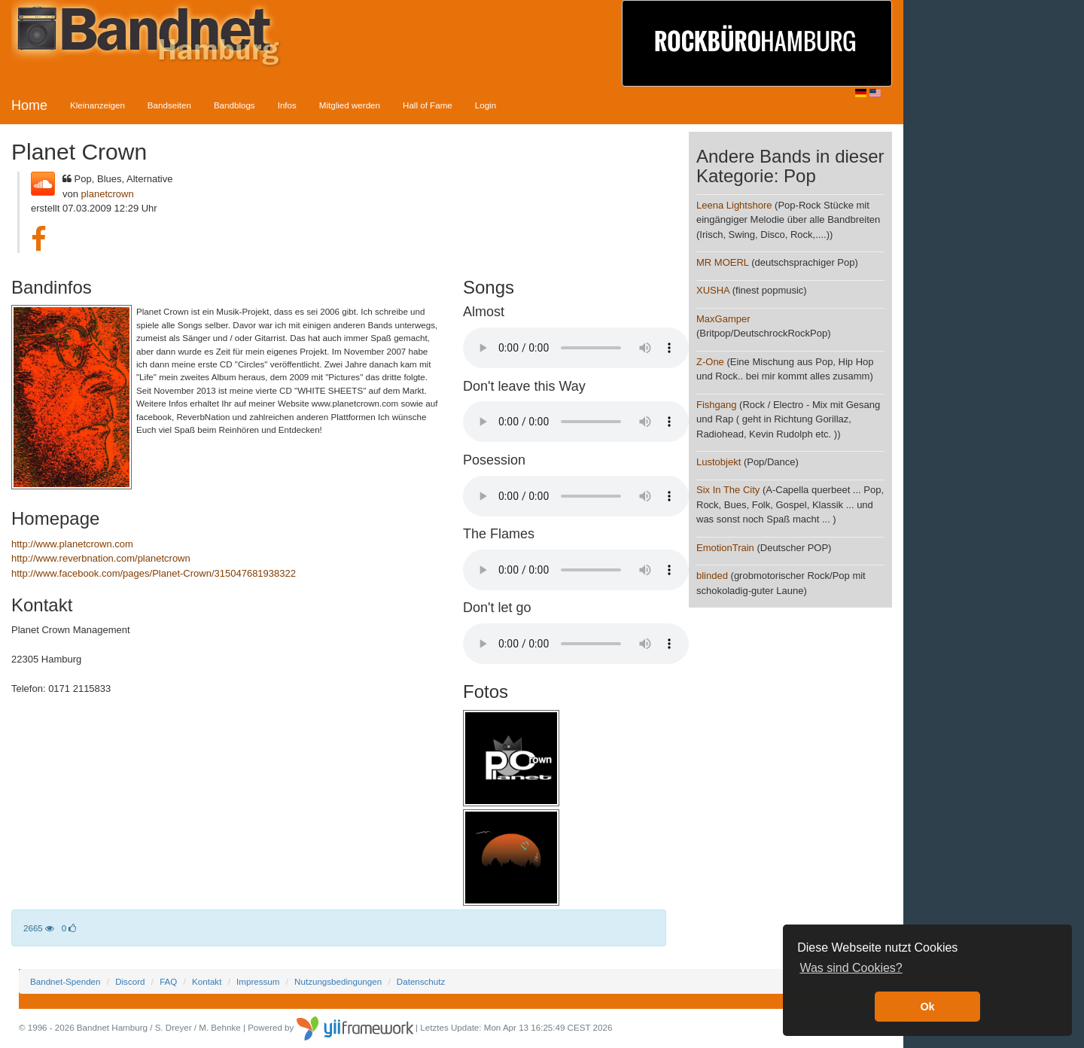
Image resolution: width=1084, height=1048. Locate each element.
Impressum (257, 981)
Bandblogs (234, 105)
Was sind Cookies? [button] (850, 967)
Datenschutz (421, 981)
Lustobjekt (718, 462)
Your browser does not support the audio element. (576, 348)
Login (485, 105)
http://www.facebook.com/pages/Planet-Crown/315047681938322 (153, 573)
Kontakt (206, 981)
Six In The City (728, 489)
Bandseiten (169, 105)
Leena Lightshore (734, 205)
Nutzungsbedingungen (338, 981)
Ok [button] (927, 1007)
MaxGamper (723, 318)
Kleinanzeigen (97, 105)
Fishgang (716, 404)
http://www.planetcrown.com (72, 544)
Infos (287, 105)
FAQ (168, 981)
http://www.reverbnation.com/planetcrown (100, 558)
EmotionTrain (725, 547)
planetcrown (107, 194)
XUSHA (712, 290)
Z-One (710, 361)
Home (29, 105)
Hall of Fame (427, 105)
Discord (130, 981)
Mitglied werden (349, 105)
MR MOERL (722, 262)
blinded (712, 575)
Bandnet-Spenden (65, 981)
